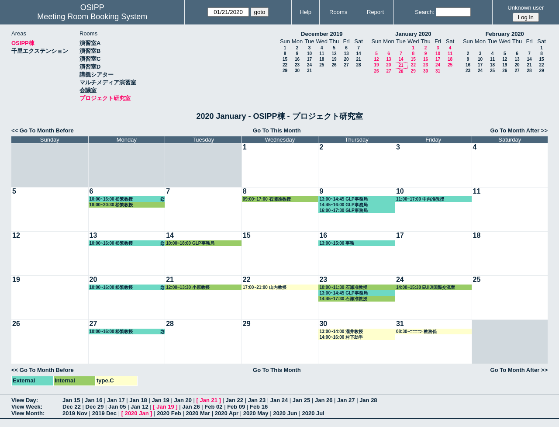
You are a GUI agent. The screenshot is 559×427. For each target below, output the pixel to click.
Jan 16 (93, 400)
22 (285, 64)
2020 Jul (313, 413)
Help (305, 12)
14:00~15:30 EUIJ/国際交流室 (425, 287)
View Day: (24, 400)
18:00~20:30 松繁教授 (111, 204)
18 (321, 59)
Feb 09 (236, 406)
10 (309, 53)
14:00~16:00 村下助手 (341, 337)
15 (285, 59)
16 (297, 59)
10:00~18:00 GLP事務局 (190, 243)
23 (297, 64)
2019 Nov (74, 413)
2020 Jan (137, 413)
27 (346, 64)
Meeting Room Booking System (92, 16)
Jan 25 (301, 400)
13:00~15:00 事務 (336, 243)
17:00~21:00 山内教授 (264, 287)
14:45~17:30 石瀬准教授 (343, 298)
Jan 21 (208, 400)
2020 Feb (169, 413)
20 (346, 59)
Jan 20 (182, 400)
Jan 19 (160, 400)
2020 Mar (198, 413)
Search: (425, 12)
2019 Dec (104, 413)
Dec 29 (95, 406)
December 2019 (321, 34)
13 (346, 53)
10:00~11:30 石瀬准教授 (343, 287)
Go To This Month (277, 130)
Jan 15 (71, 400)
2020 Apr (226, 413)
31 (309, 70)
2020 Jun (285, 413)
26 (333, 64)
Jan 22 (234, 400)
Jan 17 (115, 400)
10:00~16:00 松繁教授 (128, 199)
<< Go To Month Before (42, 130)
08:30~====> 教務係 (416, 331)
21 (358, 59)
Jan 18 (138, 400)
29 (285, 70)
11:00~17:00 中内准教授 (420, 199)
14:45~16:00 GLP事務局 (343, 204)
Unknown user (525, 7)
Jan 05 (117, 406)
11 (321, 53)
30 (297, 70)
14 (358, 53)
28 (358, 64)
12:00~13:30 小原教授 (188, 287)
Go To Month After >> (519, 130)
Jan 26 (323, 400)
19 (333, 59)
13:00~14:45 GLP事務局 (343, 199)
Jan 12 (139, 406)
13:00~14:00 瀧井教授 (341, 331)
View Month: (28, 413)
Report (375, 12)
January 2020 (413, 34)
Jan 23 (257, 400)
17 (309, 59)
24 (309, 64)
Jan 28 (368, 400)
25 (321, 64)
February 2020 (505, 34)
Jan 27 (346, 400)
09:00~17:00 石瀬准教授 (267, 199)
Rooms (338, 12)
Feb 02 (213, 406)
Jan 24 (279, 400)
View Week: (26, 406)
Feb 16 (259, 406)
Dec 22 (71, 406)
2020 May (256, 413)
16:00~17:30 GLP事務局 (343, 210)
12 (333, 53)
